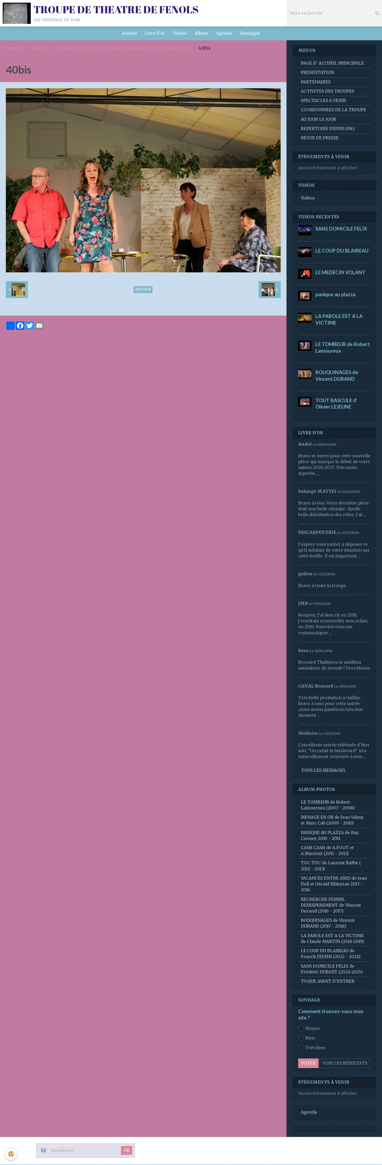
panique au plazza (335, 295)
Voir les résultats (345, 1064)
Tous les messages (323, 771)
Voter (308, 1064)
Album (201, 33)
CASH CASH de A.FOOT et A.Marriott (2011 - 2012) (327, 851)
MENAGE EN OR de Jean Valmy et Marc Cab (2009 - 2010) (332, 821)
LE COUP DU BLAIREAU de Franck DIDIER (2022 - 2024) (331, 954)
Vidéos (180, 33)
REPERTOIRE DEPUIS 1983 (328, 129)
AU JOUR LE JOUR (318, 120)
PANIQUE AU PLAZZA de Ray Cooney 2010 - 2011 (330, 836)
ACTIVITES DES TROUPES (327, 92)
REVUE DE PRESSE (319, 138)
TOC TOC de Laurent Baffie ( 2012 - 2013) (331, 866)
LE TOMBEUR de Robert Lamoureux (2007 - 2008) (328, 806)
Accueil (129, 33)
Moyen (309, 1030)
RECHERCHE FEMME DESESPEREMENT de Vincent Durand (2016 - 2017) (331, 906)
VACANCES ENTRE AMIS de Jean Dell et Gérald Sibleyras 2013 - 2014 (334, 885)
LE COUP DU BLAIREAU (341, 251)
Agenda (224, 33)
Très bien (311, 1049)
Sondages (250, 33)
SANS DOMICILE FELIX (341, 230)
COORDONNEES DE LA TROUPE (333, 110)
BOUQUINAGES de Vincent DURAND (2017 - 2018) (328, 924)
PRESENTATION (317, 73)
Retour (143, 290)
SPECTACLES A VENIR (323, 101)
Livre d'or (155, 33)
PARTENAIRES (316, 83)
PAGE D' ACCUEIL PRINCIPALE (332, 64)
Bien (306, 1039)
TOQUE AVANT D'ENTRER (327, 982)
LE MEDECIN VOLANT (340, 273)
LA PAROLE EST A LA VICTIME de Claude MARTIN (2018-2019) (122, 49)
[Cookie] (11, 1154)
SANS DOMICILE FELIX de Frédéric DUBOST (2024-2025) (332, 970)
